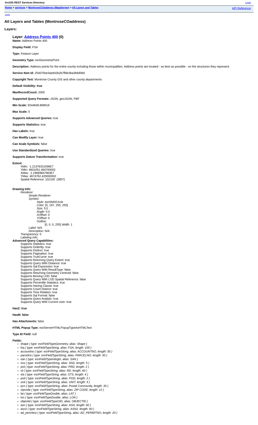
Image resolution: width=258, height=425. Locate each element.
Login (248, 2)
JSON (7, 15)
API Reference (241, 8)
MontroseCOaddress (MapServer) (48, 7)
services (20, 7)
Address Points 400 (41, 37)
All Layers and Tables (85, 7)
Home (8, 7)
